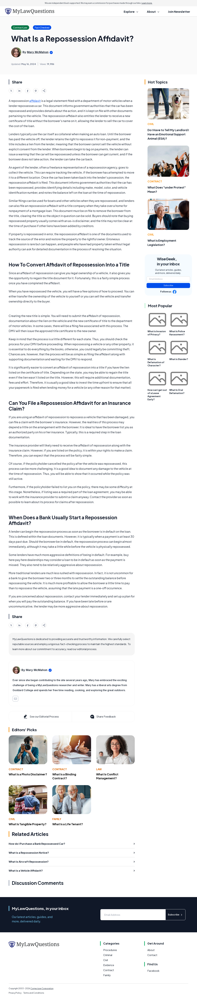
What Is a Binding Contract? (64, 776)
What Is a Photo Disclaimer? (28, 774)
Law (99, 769)
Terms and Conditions (33, 993)
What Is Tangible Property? (27, 824)
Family (56, 819)
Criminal (107, 955)
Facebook (153, 970)
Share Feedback (103, 716)
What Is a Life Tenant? (67, 824)
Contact (152, 955)
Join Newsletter (179, 11)
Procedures (110, 950)
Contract (16, 769)
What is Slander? (178, 359)
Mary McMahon (38, 52)
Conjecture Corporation (41, 988)
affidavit (35, 101)
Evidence (108, 965)
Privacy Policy (15, 993)
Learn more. (147, 3)
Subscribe (168, 285)
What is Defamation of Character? (156, 362)
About (151, 950)
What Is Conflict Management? (107, 776)
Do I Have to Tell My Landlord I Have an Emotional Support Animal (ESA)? (168, 134)
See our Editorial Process (41, 716)
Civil (12, 819)
